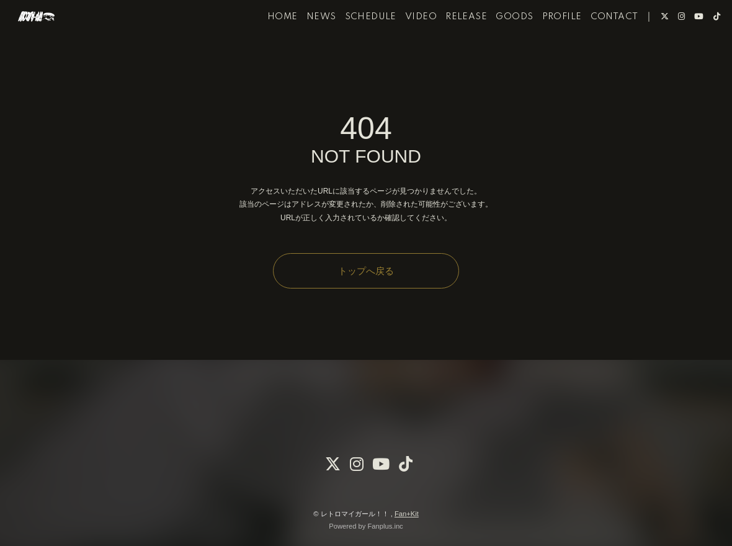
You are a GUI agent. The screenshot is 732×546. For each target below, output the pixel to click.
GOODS (497, 48)
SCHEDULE (353, 48)
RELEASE (449, 48)
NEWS (304, 48)
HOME (265, 48)
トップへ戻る (366, 271)
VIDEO (404, 48)
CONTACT (597, 48)
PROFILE (545, 48)
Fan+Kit (407, 513)
